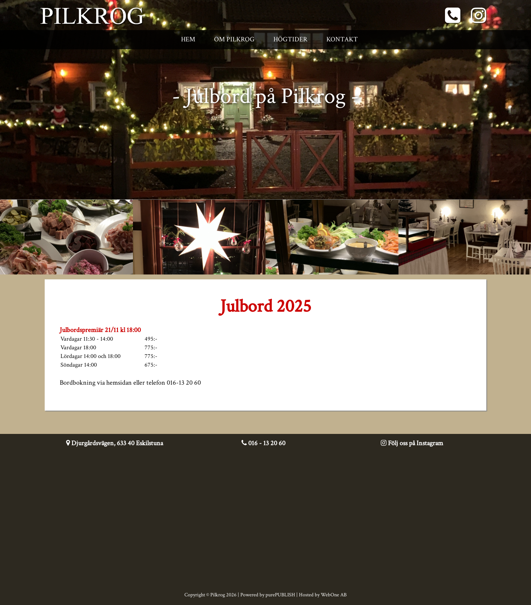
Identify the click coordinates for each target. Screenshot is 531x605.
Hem (188, 39)
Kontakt (342, 39)
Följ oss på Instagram (412, 443)
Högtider (290, 39)
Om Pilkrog (234, 39)
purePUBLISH (280, 594)
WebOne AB (334, 594)
